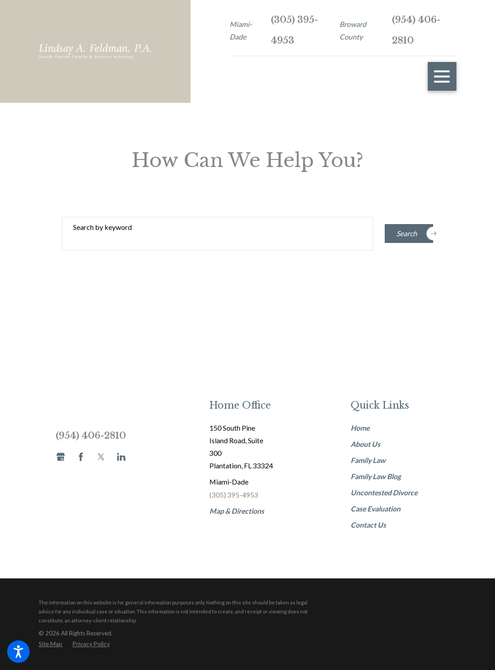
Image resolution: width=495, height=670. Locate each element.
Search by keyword (102, 227)
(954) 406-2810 (416, 30)
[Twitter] (101, 457)
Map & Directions (236, 511)
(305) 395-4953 (294, 30)
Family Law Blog (376, 476)
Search (414, 233)
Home (360, 427)
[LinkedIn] (121, 457)
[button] (18, 651)
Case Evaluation (375, 508)
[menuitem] (386, 428)
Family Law (368, 460)
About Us (365, 444)
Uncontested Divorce (384, 492)
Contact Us (368, 524)
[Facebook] (81, 457)
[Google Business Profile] (60, 457)
